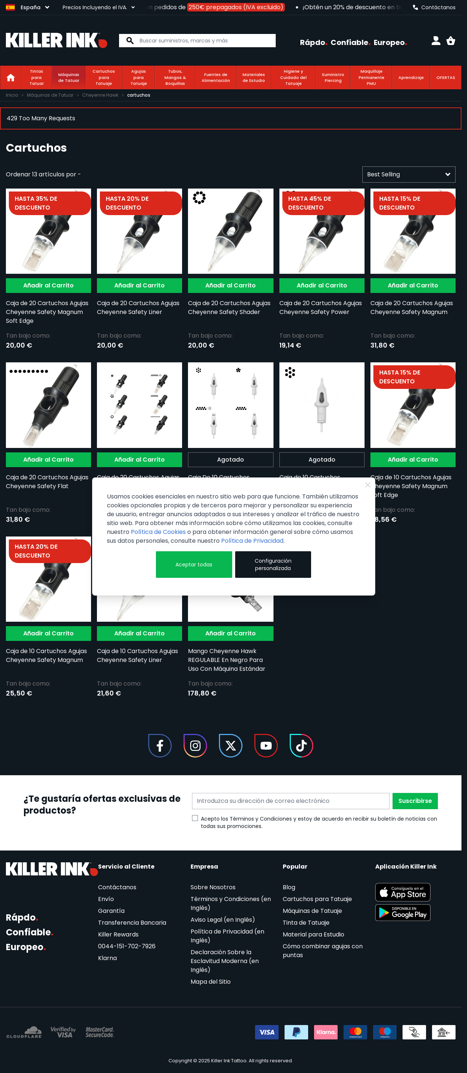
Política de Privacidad (252, 540)
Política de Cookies (158, 532)
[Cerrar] (367, 484)
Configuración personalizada (273, 564)
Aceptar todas (193, 564)
